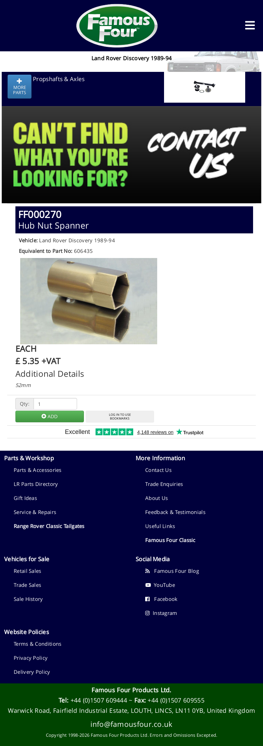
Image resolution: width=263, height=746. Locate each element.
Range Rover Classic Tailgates (49, 526)
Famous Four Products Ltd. (131, 690)
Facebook (161, 598)
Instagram (161, 612)
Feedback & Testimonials (175, 512)
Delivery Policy (32, 671)
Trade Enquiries (164, 483)
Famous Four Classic (170, 540)
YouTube (160, 584)
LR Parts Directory (36, 483)
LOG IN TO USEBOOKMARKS (120, 416)
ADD (49, 416)
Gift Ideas (25, 497)
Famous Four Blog (172, 570)
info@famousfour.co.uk (131, 724)
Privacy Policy (31, 657)
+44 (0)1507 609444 (99, 700)
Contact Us (158, 469)
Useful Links (160, 526)
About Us (156, 497)
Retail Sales (27, 570)
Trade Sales (27, 584)
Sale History (28, 598)
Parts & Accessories (38, 469)
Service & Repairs (35, 512)
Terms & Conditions (37, 643)
